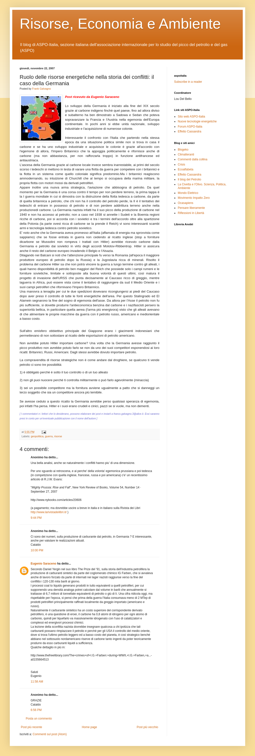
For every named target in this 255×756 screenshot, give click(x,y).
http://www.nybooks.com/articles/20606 (56, 500)
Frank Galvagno (41, 88)
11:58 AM (37, 681)
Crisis (181, 164)
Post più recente (31, 727)
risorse (58, 436)
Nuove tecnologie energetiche (197, 121)
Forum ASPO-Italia (190, 126)
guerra (48, 436)
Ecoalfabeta (185, 169)
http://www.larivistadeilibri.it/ (49, 512)
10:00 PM (37, 550)
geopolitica (37, 436)
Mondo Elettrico (188, 193)
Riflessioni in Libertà (191, 213)
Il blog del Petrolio (189, 179)
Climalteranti (186, 154)
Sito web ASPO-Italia (191, 116)
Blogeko (183, 149)
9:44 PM (36, 518)
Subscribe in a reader (188, 81)
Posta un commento (39, 718)
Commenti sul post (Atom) (50, 734)
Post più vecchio (147, 727)
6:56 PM (36, 710)
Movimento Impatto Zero (194, 198)
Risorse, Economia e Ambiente (120, 23)
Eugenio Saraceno (43, 563)
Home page (89, 727)
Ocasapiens (185, 203)
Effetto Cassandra (189, 131)
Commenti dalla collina (192, 159)
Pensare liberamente (191, 208)
